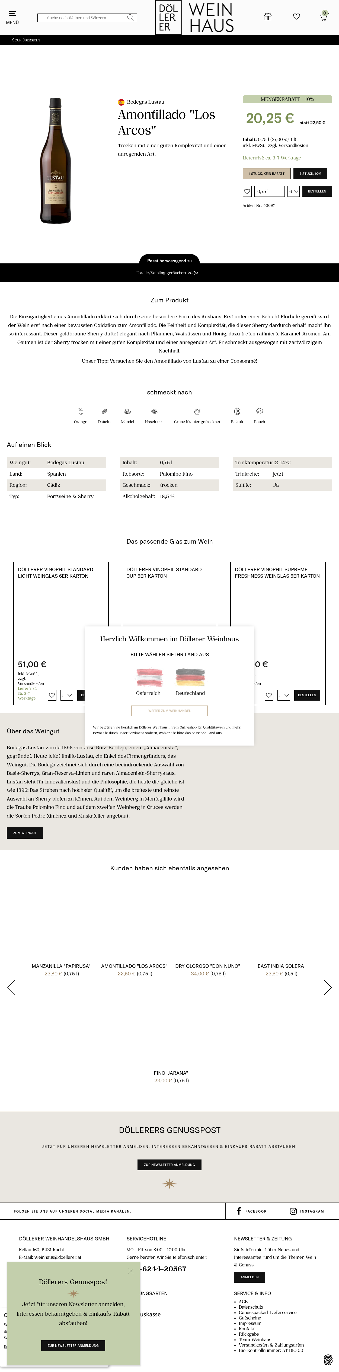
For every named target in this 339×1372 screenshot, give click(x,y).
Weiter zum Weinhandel (169, 711)
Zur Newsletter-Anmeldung (73, 1346)
